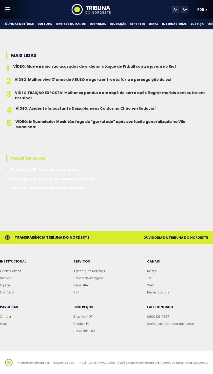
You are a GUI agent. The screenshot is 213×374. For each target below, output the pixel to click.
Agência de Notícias (89, 271)
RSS (76, 292)
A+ (185, 9)
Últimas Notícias (19, 24)
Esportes (137, 24)
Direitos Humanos (71, 24)
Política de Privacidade (97, 363)
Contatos (7, 292)
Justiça (197, 24)
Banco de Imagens (88, 278)
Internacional (174, 24)
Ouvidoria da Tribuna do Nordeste (175, 237)
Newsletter (81, 285)
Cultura (44, 24)
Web (150, 285)
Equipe (5, 285)
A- (175, 9)
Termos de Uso (63, 363)
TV (149, 278)
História (6, 278)
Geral (153, 24)
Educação (118, 24)
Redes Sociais (158, 292)
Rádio (152, 271)
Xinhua (5, 316)
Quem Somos (10, 271)
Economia (97, 24)
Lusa (3, 324)
